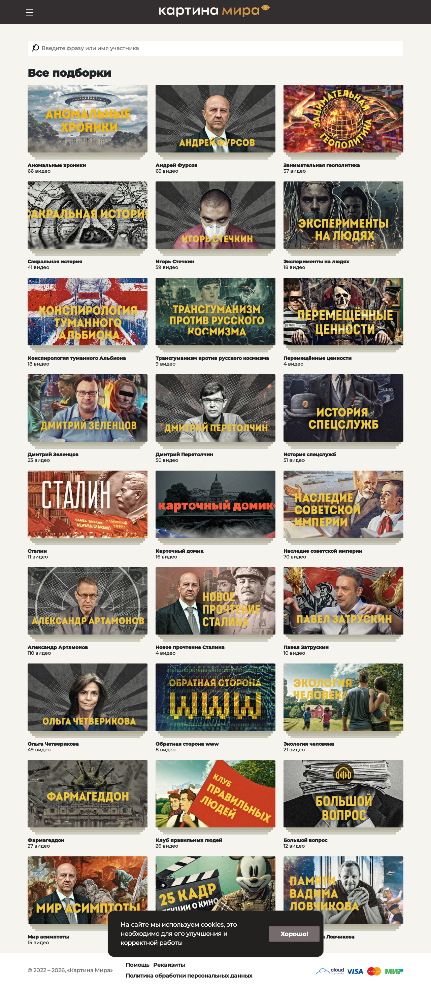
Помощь (137, 965)
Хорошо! (294, 934)
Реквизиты (169, 965)
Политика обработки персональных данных (189, 976)
